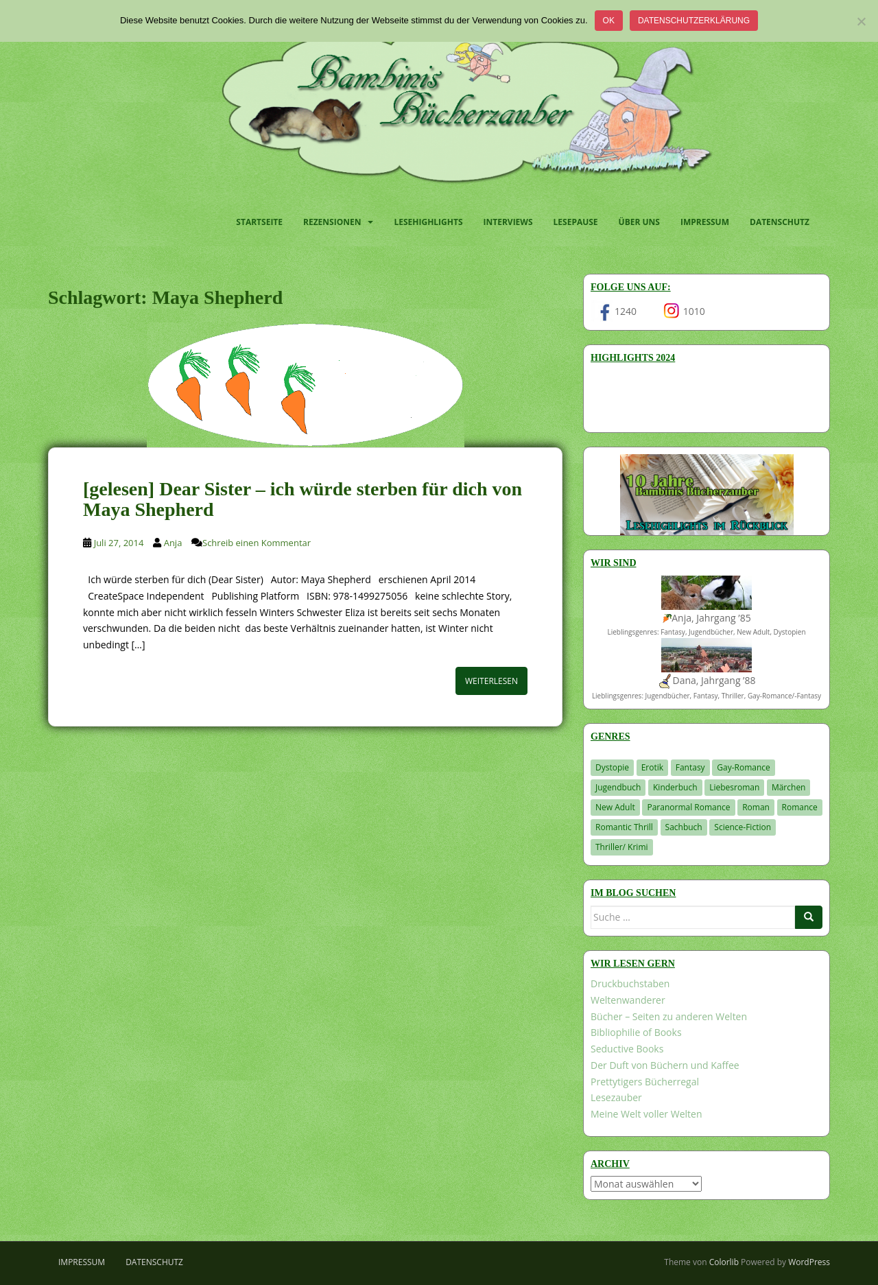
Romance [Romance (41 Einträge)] (800, 807)
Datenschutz (779, 222)
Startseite (259, 222)
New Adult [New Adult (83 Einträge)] (615, 807)
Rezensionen (332, 222)
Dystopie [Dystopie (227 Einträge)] (612, 767)
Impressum (704, 222)
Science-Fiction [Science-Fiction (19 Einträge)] (742, 827)
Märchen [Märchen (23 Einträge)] (789, 787)
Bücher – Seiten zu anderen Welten (669, 1016)
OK (609, 20)
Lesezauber (616, 1097)
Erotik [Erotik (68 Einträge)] (652, 767)
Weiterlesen (491, 681)
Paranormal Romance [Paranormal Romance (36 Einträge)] (688, 807)
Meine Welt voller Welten (646, 1113)
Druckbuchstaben (630, 983)
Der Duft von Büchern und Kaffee (665, 1065)
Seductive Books (627, 1048)
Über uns (639, 222)
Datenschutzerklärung (694, 20)
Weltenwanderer (628, 999)
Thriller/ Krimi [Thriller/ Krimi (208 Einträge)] (621, 847)
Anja (173, 543)
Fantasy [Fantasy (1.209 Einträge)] (690, 767)
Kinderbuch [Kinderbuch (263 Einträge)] (675, 787)
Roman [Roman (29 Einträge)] (756, 807)
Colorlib (724, 1262)
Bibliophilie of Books (636, 1032)
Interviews (508, 222)
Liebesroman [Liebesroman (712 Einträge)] (734, 787)
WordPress (809, 1262)
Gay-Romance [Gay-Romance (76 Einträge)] (743, 767)
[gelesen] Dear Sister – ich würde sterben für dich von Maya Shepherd (302, 499)
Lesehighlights (428, 222)
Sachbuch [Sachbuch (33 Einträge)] (683, 827)
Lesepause (576, 222)
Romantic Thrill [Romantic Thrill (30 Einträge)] (624, 827)
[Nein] (861, 21)
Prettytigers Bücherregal (645, 1081)
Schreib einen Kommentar (256, 543)
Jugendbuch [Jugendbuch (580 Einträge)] (618, 787)
